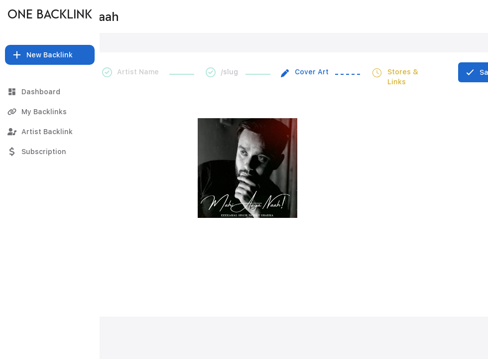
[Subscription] (50, 152)
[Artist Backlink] (50, 132)
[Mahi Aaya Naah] (248, 16)
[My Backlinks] (50, 112)
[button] (50, 55)
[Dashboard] (50, 92)
